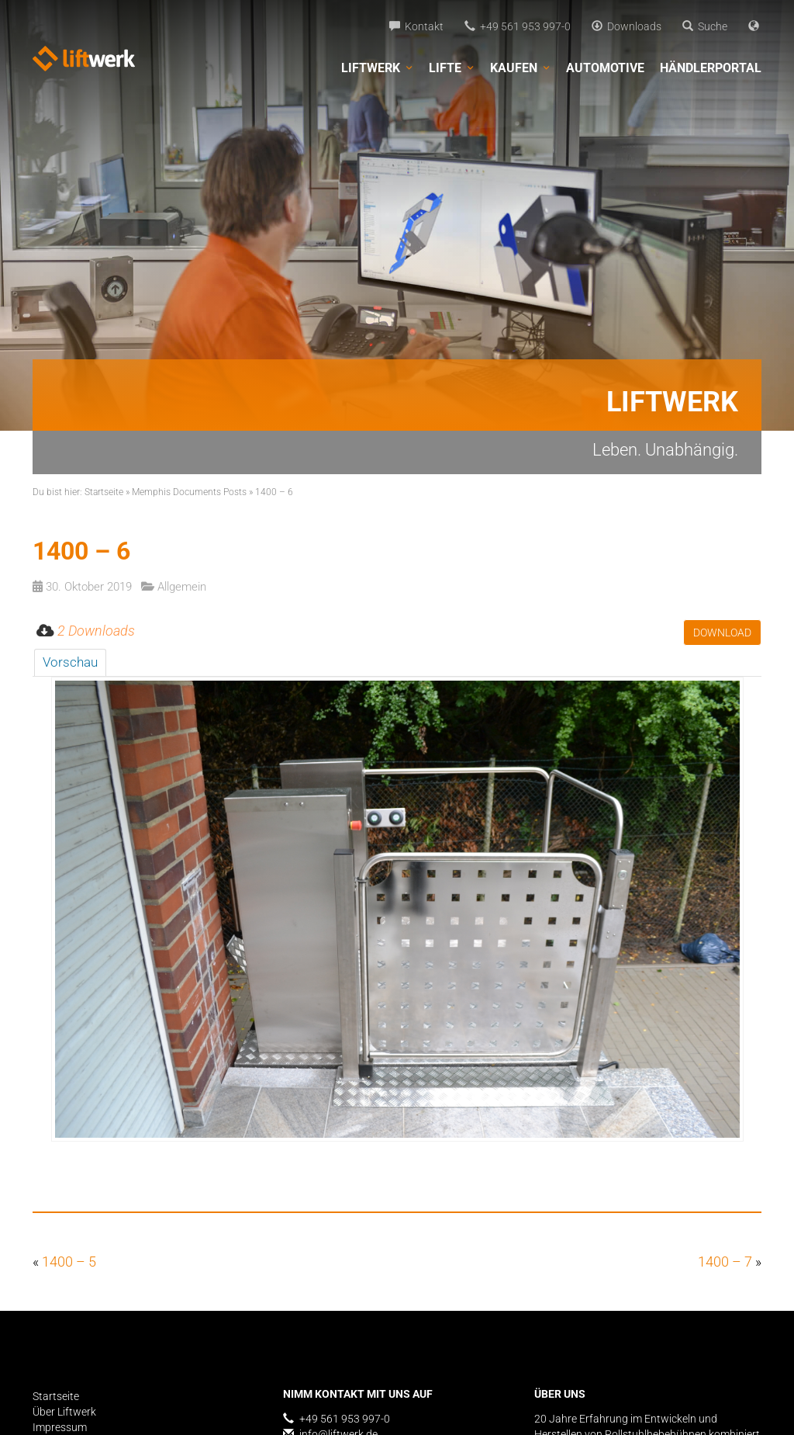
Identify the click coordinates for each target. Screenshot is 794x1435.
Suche (704, 26)
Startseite (104, 492)
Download (722, 632)
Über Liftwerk (64, 1412)
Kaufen (520, 68)
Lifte (452, 68)
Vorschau (70, 662)
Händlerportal (710, 68)
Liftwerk (377, 68)
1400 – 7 (725, 1261)
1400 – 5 (69, 1261)
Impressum (60, 1427)
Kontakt (416, 26)
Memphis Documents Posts (189, 492)
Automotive (605, 68)
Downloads (626, 26)
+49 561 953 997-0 (517, 26)
